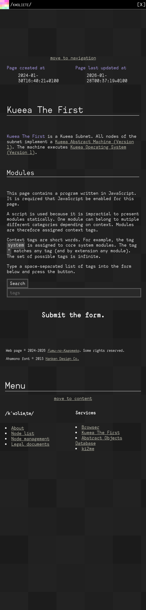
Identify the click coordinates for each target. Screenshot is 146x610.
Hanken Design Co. (62, 359)
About (17, 429)
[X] (141, 4)
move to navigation (73, 58)
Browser (90, 428)
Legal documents (30, 445)
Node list (22, 434)
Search (17, 284)
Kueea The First (101, 433)
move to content (73, 399)
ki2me (88, 449)
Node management (30, 440)
